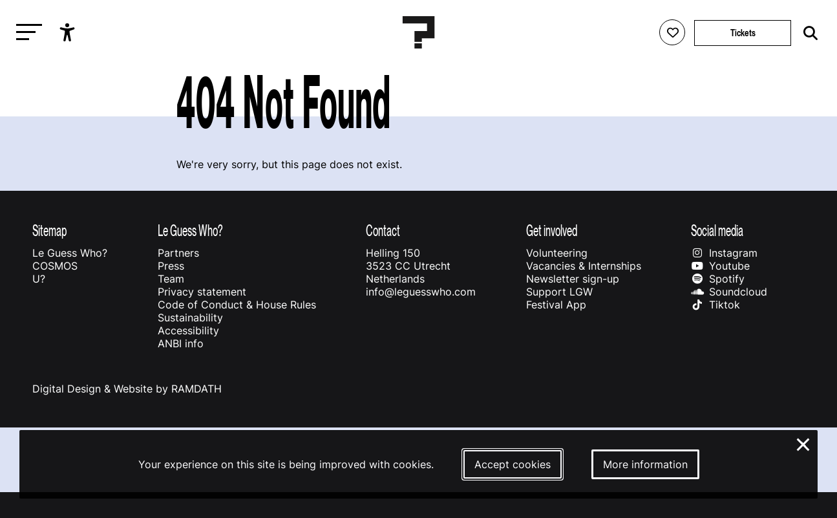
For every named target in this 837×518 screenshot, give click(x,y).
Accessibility (188, 330)
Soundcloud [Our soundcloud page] (729, 291)
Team (171, 278)
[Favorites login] (672, 32)
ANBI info (181, 343)
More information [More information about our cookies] (645, 464)
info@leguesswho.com (421, 291)
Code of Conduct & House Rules (237, 304)
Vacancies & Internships (583, 265)
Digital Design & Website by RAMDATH (127, 388)
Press (171, 265)
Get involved (551, 230)
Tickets (743, 32)
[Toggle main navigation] (26, 32)
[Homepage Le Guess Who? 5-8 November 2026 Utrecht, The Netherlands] (419, 32)
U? (38, 278)
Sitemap (49, 230)
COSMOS (55, 265)
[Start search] (807, 33)
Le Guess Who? (69, 252)
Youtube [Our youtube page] (720, 265)
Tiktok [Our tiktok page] (715, 304)
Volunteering (557, 252)
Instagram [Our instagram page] (724, 252)
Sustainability (190, 317)
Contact (383, 230)
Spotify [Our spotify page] (718, 278)
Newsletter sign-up (572, 278)
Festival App (556, 304)
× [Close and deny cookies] (803, 443)
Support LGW (559, 291)
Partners (178, 252)
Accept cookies (512, 464)
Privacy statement (202, 291)
